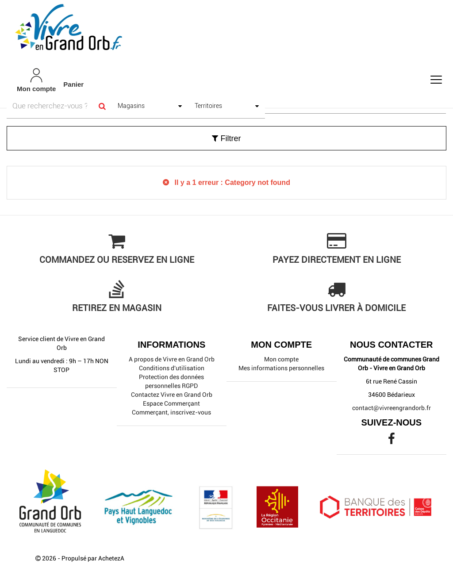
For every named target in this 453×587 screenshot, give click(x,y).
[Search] (102, 106)
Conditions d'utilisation (171, 368)
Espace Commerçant (171, 403)
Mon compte (281, 359)
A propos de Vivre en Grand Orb (172, 359)
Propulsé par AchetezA (92, 558)
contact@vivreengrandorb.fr (391, 407)
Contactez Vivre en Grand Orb (171, 394)
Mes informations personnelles (281, 368)
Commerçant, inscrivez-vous (171, 412)
